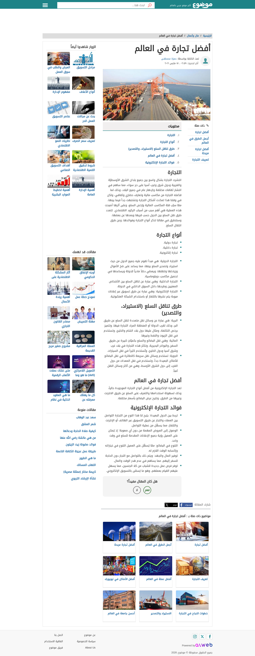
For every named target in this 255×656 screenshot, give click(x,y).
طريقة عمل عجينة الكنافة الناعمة (76, 451)
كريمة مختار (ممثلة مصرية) (79, 472)
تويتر (175, 505)
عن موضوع (89, 635)
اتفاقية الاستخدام (53, 641)
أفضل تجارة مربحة (202, 151)
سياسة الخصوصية (86, 641)
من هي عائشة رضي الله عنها (78, 438)
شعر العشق (88, 424)
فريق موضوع (56, 647)
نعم (147, 490)
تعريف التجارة (200, 159)
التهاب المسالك (86, 465)
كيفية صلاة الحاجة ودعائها (79, 431)
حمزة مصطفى (169, 58)
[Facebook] (209, 636)
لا (137, 490)
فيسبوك (188, 505)
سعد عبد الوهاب (86, 417)
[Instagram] (195, 636)
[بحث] (150, 5)
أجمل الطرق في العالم (199, 140)
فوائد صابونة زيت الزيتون (81, 444)
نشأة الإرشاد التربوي (83, 478)
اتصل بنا (58, 635)
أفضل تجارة (202, 132)
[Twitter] (202, 636)
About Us (90, 647)
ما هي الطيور (87, 458)
